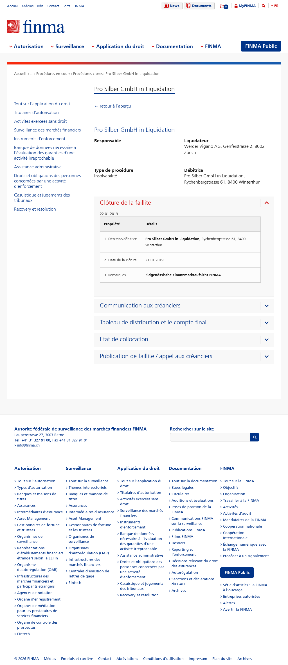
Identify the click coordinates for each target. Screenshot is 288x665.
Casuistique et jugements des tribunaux (42, 197)
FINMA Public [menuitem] (261, 46)
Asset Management (33, 518)
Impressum (198, 659)
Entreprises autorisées (241, 596)
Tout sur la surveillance (88, 481)
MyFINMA (247, 6)
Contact (53, 6)
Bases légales (183, 487)
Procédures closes (88, 74)
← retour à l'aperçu (112, 106)
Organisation (234, 494)
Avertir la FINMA (237, 609)
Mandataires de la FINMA (244, 520)
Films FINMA (182, 536)
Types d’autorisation (34, 487)
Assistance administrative (38, 166)
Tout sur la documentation (194, 481)
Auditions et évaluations (192, 500)
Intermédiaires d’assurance (40, 512)
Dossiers (178, 543)
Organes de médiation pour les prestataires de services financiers (37, 611)
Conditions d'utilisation (163, 659)
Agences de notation (35, 593)
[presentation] (185, 203)
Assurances (26, 505)
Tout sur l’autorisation (36, 481)
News (171, 6)
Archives (179, 590)
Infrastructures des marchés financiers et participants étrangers (36, 581)
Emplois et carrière (77, 659)
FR (276, 6)
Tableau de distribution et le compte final (153, 322)
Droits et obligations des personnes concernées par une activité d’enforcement (47, 181)
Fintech (23, 634)
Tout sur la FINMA (238, 481)
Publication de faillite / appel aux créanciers (156, 356)
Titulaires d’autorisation (36, 112)
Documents (198, 6)
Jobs (40, 6)
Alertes (229, 603)
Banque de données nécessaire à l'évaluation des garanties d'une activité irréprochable (45, 153)
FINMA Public (237, 572)
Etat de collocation (124, 339)
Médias (27, 6)
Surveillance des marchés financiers (47, 130)
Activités (230, 507)
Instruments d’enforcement (39, 138)
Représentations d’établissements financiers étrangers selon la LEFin (40, 553)
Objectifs (230, 487)
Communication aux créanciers (140, 305)
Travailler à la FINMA (241, 500)
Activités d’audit (237, 513)
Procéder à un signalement (246, 556)
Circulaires (180, 494)
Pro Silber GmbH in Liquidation (132, 74)
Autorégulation (185, 572)
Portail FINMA (73, 6)
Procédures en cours (53, 74)
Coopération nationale (242, 526)
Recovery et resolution (35, 209)
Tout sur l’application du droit (42, 103)
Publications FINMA (188, 530)
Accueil (13, 6)
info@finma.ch (28, 445)
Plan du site (222, 659)
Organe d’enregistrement (38, 599)
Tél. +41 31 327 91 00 (32, 440)
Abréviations (127, 659)
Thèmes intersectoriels (88, 487)
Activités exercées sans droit (40, 121)
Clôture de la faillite (125, 202)
